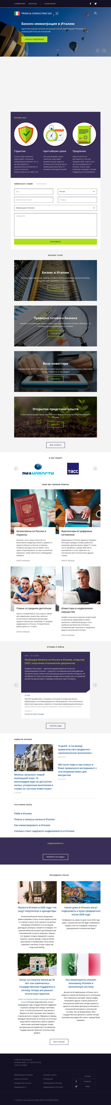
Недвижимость (20, 1087)
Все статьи (59, 1042)
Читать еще (55, 726)
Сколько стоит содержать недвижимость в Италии (44, 831)
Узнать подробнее (34, 39)
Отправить (55, 242)
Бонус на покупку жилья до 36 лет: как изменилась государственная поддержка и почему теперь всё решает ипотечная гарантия (37, 986)
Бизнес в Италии (21, 1079)
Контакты (33, 4)
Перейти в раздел (55, 857)
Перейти (55, 288)
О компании (19, 4)
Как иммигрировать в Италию (32, 825)
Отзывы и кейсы (50, 1075)
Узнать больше (23, 561)
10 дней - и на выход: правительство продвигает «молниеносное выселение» (75, 749)
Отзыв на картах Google (34, 714)
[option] (55, 32)
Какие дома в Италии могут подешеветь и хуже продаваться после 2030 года (80, 911)
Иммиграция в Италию (23, 1075)
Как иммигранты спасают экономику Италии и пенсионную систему (81, 983)
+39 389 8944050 (49, 4)
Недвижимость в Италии (53, 1087)
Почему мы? (48, 1079)
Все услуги (55, 445)
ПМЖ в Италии (23, 813)
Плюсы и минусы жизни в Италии (34, 819)
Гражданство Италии (22, 1083)
